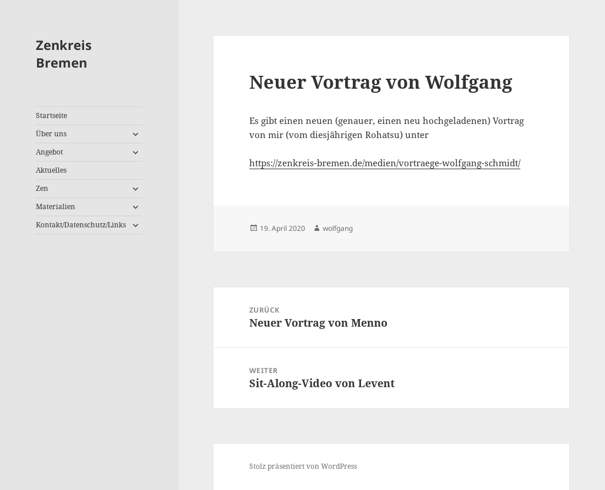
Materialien (55, 207)
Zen (42, 188)
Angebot (49, 152)
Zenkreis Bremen (64, 53)
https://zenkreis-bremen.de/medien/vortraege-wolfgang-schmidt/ (384, 163)
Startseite (51, 115)
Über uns (51, 134)
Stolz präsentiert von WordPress (303, 466)
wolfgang (338, 228)
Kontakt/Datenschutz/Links (81, 225)
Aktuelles (51, 170)
